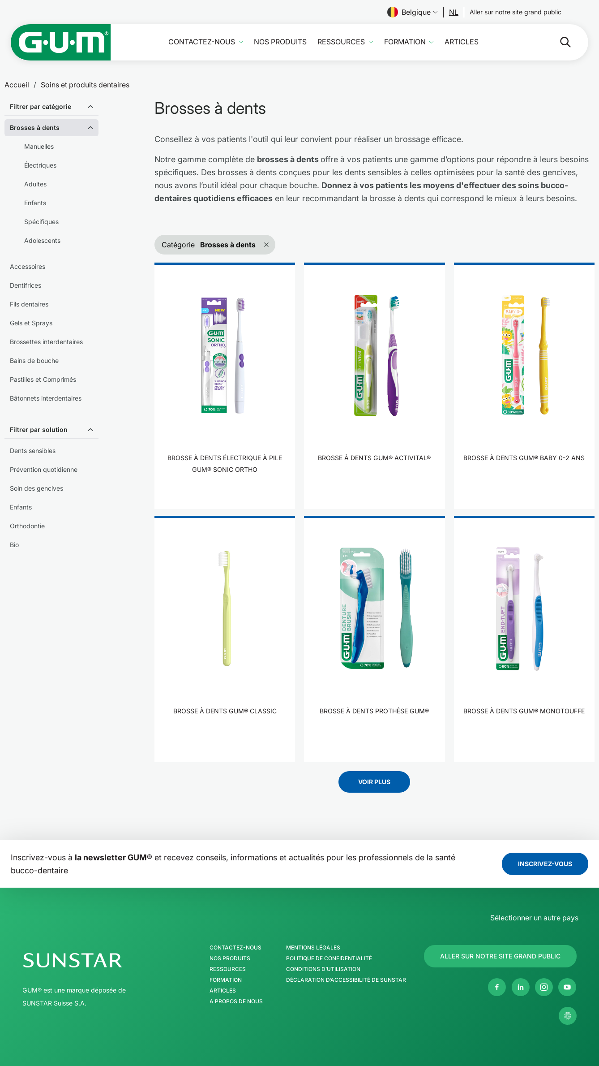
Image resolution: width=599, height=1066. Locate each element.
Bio (14, 544)
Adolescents (42, 240)
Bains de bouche (34, 360)
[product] (224, 386)
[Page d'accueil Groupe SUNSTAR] (99, 960)
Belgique (412, 12)
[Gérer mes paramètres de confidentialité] (568, 1016)
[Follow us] (453, 12)
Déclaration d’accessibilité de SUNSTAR (346, 980)
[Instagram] (544, 987)
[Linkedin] (521, 987)
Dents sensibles (33, 450)
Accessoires (27, 266)
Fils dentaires (29, 304)
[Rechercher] (558, 42)
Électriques (40, 165)
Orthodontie (27, 526)
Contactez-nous (201, 42)
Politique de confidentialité (329, 958)
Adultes (35, 184)
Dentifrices (25, 285)
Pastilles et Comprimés (43, 379)
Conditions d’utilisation (323, 969)
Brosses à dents (35, 127)
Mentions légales (313, 947)
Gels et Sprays (31, 323)
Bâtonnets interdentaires (45, 398)
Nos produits (280, 42)
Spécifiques (41, 221)
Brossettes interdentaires (46, 341)
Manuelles (39, 146)
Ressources (341, 42)
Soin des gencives (36, 488)
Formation (405, 42)
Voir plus (374, 781)
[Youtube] (567, 987)
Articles (462, 42)
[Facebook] (497, 987)
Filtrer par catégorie (40, 106)
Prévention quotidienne (43, 469)
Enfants (35, 203)
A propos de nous (236, 1001)
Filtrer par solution (39, 429)
